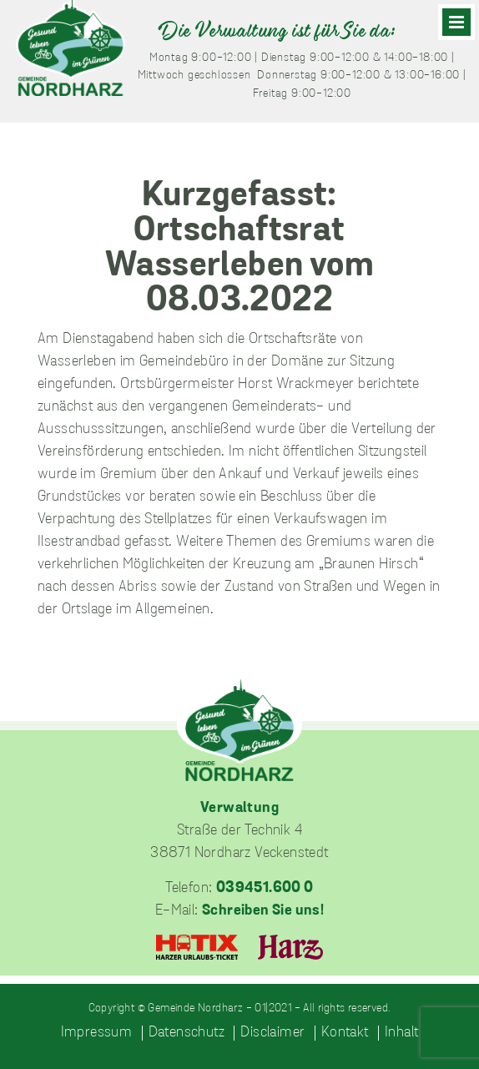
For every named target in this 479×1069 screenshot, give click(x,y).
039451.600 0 (265, 888)
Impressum (97, 1033)
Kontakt (345, 1033)
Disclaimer (272, 1033)
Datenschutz (186, 1033)
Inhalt (401, 1033)
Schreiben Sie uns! (263, 911)
